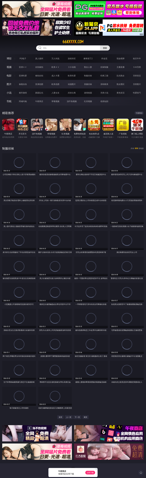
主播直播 (120, 67)
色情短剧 (104, 101)
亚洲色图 (39, 84)
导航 (9, 101)
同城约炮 (23, 101)
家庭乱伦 (39, 92)
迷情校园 (88, 92)
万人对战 (55, 58)
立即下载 (90, 472)
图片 (9, 84)
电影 (9, 75)
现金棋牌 (120, 58)
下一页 (77, 417)
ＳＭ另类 (137, 67)
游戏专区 (72, 58)
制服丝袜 (88, 75)
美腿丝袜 (88, 84)
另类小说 (104, 92)
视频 (9, 67)
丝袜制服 (104, 67)
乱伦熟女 (120, 75)
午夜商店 (39, 101)
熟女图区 (120, 84)
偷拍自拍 (39, 75)
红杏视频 (88, 101)
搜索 (105, 48)
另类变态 (137, 75)
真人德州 (39, 58)
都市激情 (23, 92)
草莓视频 (55, 101)
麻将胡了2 (88, 58)
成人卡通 (55, 75)
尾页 (85, 417)
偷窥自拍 (23, 84)
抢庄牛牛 (137, 58)
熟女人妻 (88, 67)
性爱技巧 (137, 92)
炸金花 (104, 58)
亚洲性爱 (23, 75)
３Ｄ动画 (72, 67)
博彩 (9, 58)
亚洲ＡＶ (23, 67)
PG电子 (23, 58)
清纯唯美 (104, 84)
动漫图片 (72, 84)
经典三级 (104, 75)
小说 (9, 92)
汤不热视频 (72, 101)
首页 (60, 417)
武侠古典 (72, 92)
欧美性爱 (72, 75)
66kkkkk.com (73, 41)
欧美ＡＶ (55, 67)
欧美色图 (55, 84)
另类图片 (137, 84)
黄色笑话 (120, 92)
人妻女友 (55, 92)
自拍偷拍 (39, 67)
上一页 (68, 417)
